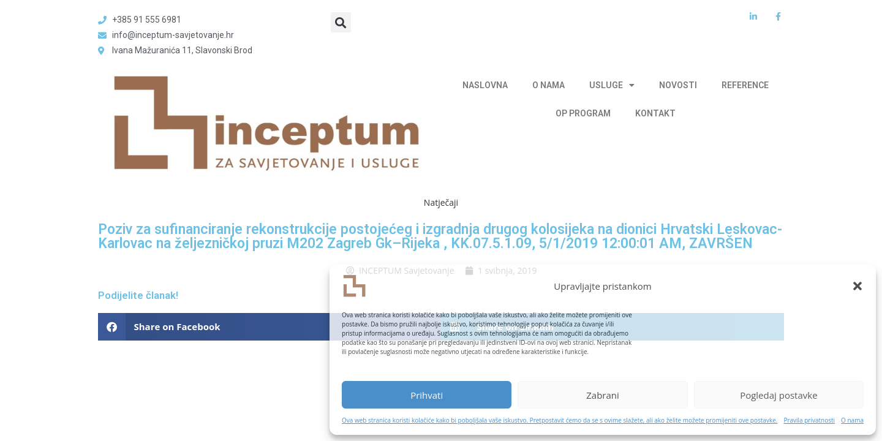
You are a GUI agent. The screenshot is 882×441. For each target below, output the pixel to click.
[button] (857, 286)
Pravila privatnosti (809, 420)
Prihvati (426, 395)
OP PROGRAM (583, 113)
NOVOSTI (678, 85)
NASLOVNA (485, 85)
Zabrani (602, 395)
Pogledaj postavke (778, 395)
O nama (852, 420)
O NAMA (548, 85)
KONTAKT (655, 113)
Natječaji (441, 202)
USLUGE (612, 85)
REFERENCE (745, 85)
